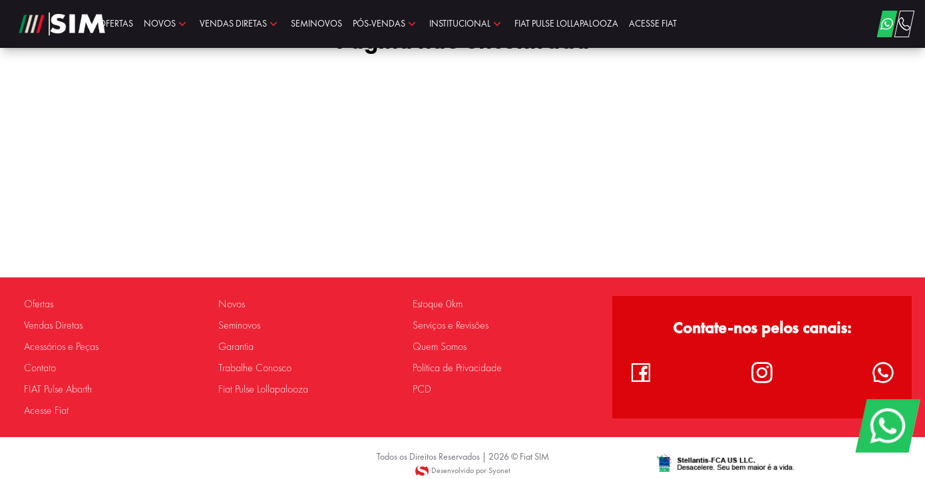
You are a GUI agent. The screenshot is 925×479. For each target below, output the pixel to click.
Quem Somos (439, 347)
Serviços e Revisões (450, 325)
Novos (231, 304)
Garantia (236, 347)
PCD (422, 389)
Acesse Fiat (46, 410)
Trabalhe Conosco (254, 368)
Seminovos (239, 325)
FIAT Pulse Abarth (58, 389)
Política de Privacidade (457, 368)
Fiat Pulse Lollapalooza (263, 389)
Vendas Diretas (53, 325)
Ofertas (38, 304)
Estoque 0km (437, 304)
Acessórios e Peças (61, 347)
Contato (40, 368)
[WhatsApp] (887, 425)
